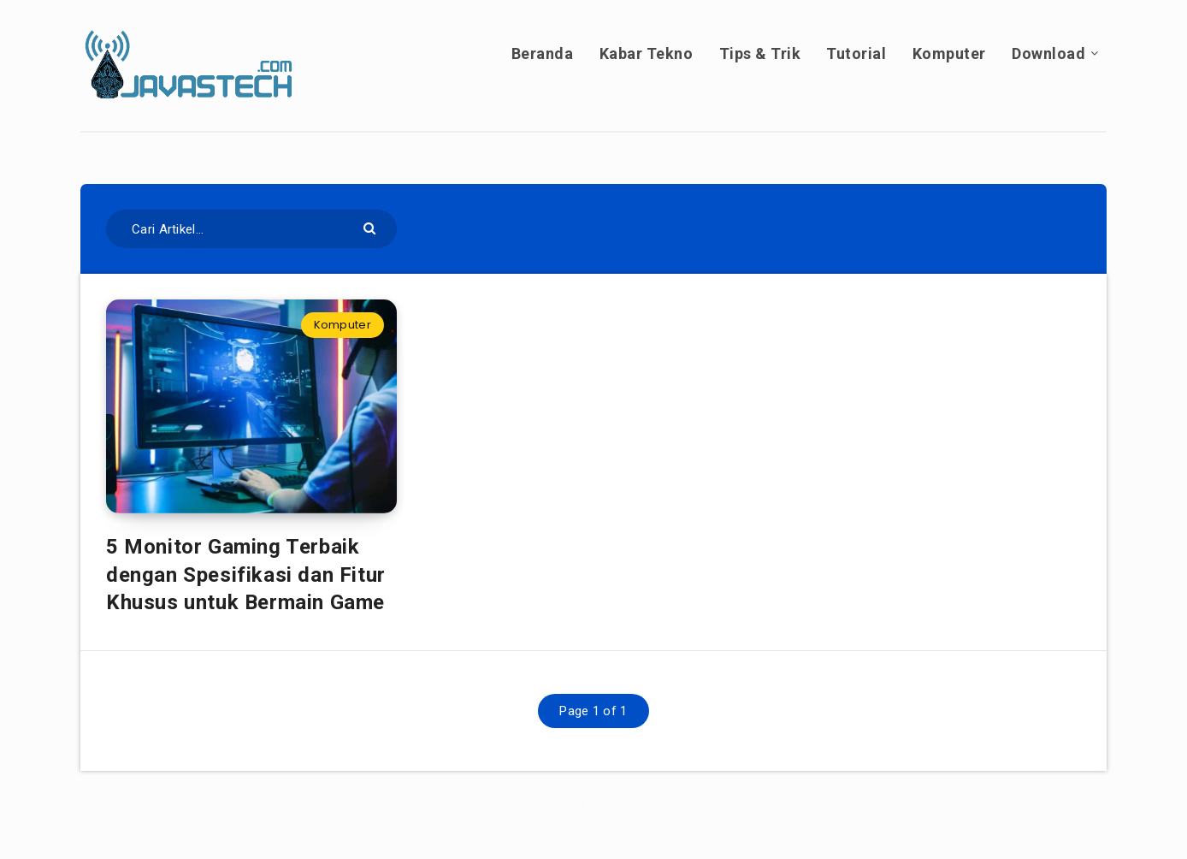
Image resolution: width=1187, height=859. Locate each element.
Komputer (949, 53)
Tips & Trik (760, 53)
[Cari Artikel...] (251, 229)
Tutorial (856, 53)
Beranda (542, 53)
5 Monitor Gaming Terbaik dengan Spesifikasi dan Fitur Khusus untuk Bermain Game (248, 574)
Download (1048, 53)
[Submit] (371, 227)
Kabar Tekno (646, 53)
